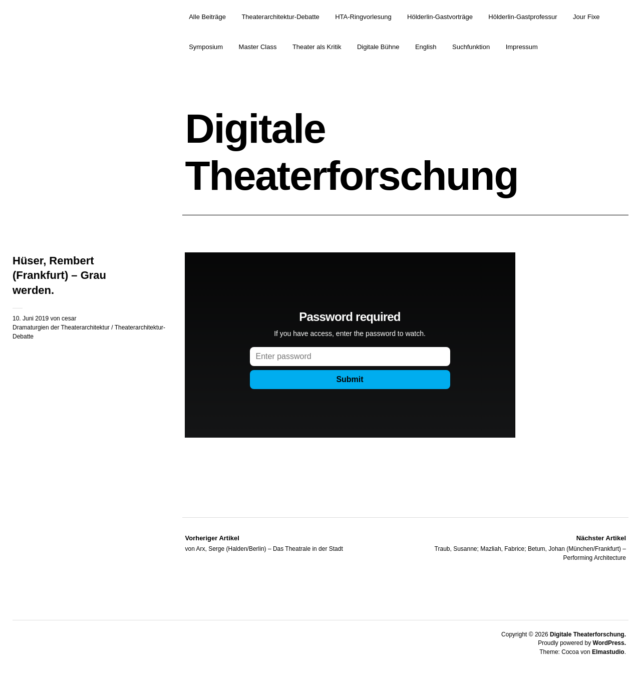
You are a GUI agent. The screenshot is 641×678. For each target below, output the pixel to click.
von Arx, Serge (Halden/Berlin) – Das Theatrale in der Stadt (264, 542)
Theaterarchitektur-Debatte (280, 17)
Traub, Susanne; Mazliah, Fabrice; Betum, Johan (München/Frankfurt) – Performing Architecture (516, 547)
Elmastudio (608, 651)
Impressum (522, 47)
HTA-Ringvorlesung (363, 17)
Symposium (206, 47)
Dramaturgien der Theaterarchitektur (61, 327)
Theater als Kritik (317, 47)
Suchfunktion (471, 47)
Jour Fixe (586, 17)
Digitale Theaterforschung (351, 152)
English (426, 47)
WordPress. (609, 642)
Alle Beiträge (207, 17)
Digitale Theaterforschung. (588, 634)
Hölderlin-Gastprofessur (522, 17)
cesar (69, 318)
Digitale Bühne (378, 47)
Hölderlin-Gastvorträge (440, 17)
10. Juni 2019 (31, 318)
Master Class (258, 47)
